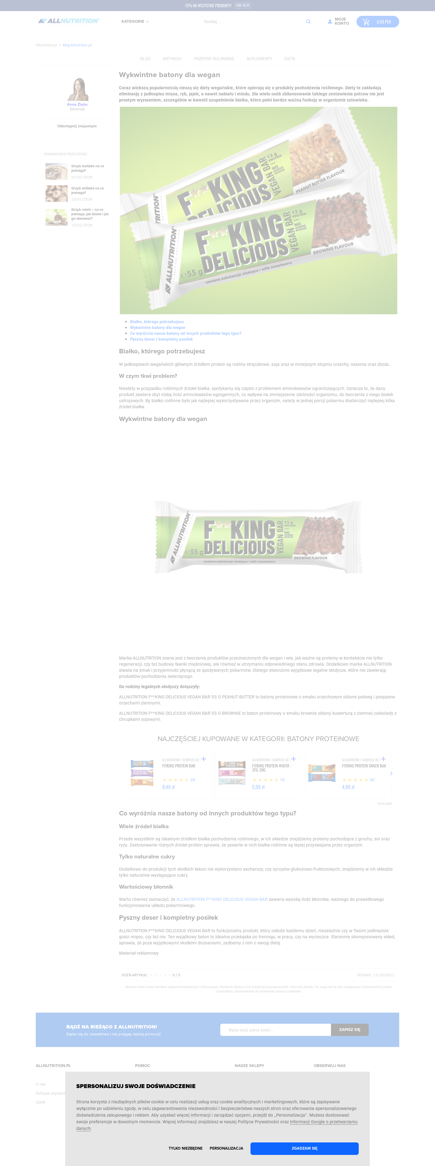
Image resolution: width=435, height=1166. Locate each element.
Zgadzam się (304, 1148)
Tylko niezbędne (186, 1148)
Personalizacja (226, 1148)
